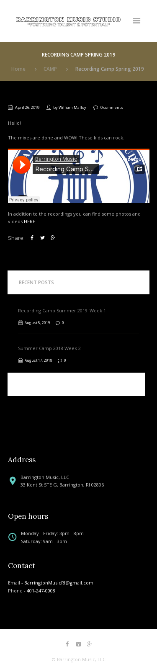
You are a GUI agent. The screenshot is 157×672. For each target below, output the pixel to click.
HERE (29, 221)
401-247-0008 (41, 590)
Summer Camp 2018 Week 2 (49, 348)
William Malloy (72, 107)
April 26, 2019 (27, 107)
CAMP (50, 68)
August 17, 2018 (38, 360)
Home (18, 68)
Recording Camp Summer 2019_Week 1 (62, 310)
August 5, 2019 (37, 322)
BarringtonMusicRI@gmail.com (58, 582)
